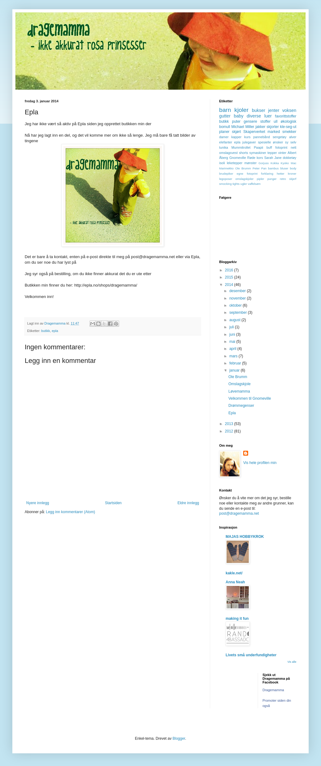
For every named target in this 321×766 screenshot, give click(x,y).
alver (292, 137)
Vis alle (291, 661)
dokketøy (289, 158)
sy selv (290, 142)
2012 (229, 431)
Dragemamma (273, 690)
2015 (229, 277)
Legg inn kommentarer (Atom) (70, 512)
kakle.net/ (234, 573)
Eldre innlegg (188, 503)
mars (234, 356)
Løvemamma (239, 391)
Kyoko (285, 163)
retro (283, 179)
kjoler (241, 110)
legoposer (225, 179)
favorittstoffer (285, 116)
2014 (229, 285)
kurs (247, 137)
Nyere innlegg (37, 503)
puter (236, 121)
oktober (236, 305)
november (238, 298)
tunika (223, 147)
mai (232, 341)
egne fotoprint (247, 173)
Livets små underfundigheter (251, 655)
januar (235, 370)
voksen (289, 110)
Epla (232, 413)
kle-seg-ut (288, 127)
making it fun (237, 618)
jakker (260, 127)
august (235, 320)
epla (55, 331)
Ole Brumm (243, 168)
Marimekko (226, 168)
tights (236, 183)
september (238, 312)
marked (274, 132)
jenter (273, 110)
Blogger (179, 738)
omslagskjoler (245, 179)
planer (224, 132)
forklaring (267, 173)
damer (224, 137)
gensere (250, 121)
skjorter (273, 127)
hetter (281, 173)
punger (272, 179)
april (233, 349)
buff (269, 147)
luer (268, 115)
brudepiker (226, 173)
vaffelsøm (254, 183)
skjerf (292, 179)
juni (232, 334)
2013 (229, 424)
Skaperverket (254, 132)
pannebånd (261, 137)
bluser (284, 168)
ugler (243, 183)
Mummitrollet (241, 147)
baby (238, 115)
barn (225, 110)
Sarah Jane (272, 158)
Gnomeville (237, 158)
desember (238, 291)
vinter (282, 153)
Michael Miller (242, 127)
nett (293, 147)
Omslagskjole (239, 384)
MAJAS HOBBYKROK (245, 536)
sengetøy (279, 137)
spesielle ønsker (270, 142)
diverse (254, 115)
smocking (225, 183)
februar (235, 363)
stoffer (265, 121)
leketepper (234, 163)
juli (232, 327)
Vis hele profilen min (260, 463)
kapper (236, 137)
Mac (293, 163)
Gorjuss (264, 163)
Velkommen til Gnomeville (249, 398)
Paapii (258, 147)
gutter (225, 115)
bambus (273, 168)
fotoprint (281, 147)
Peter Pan (259, 168)
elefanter (225, 142)
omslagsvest (228, 153)
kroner (292, 173)
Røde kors (255, 158)
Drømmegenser (241, 405)
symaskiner (257, 153)
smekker (289, 132)
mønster (250, 163)
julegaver (249, 142)
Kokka (275, 163)
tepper (272, 153)
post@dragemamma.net (239, 513)
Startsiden (113, 503)
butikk (45, 331)
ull (275, 121)
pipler (260, 179)
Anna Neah (235, 582)
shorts (243, 153)
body (293, 168)
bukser (258, 110)
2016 (229, 270)
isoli (222, 163)
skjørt (236, 132)
